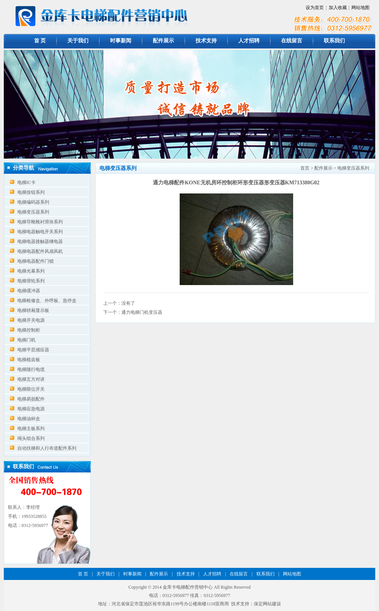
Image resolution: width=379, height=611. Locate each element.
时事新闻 (120, 41)
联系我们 (334, 41)
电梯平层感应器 (33, 349)
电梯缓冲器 (28, 290)
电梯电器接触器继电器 (40, 241)
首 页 (40, 41)
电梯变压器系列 (33, 212)
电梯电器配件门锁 (35, 261)
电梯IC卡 (26, 182)
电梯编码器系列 (33, 202)
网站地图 (360, 7)
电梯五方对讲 (31, 379)
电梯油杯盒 (28, 418)
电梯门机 (26, 340)
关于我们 (78, 41)
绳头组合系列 (31, 438)
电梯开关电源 (31, 320)
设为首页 (315, 7)
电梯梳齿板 (28, 359)
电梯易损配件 (31, 399)
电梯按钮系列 (31, 192)
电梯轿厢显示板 (33, 310)
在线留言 (291, 41)
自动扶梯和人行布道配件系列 (46, 448)
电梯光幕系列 (31, 271)
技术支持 (206, 41)
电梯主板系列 (31, 428)
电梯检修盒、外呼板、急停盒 (46, 300)
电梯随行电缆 (31, 369)
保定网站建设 (267, 603)
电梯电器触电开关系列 (40, 231)
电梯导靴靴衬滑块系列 (40, 221)
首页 (304, 168)
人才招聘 (248, 41)
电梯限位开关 (31, 389)
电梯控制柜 (28, 330)
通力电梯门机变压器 (141, 312)
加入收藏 (338, 7)
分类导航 (23, 168)
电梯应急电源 (31, 408)
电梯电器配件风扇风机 (40, 251)
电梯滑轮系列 (31, 281)
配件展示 (163, 41)
